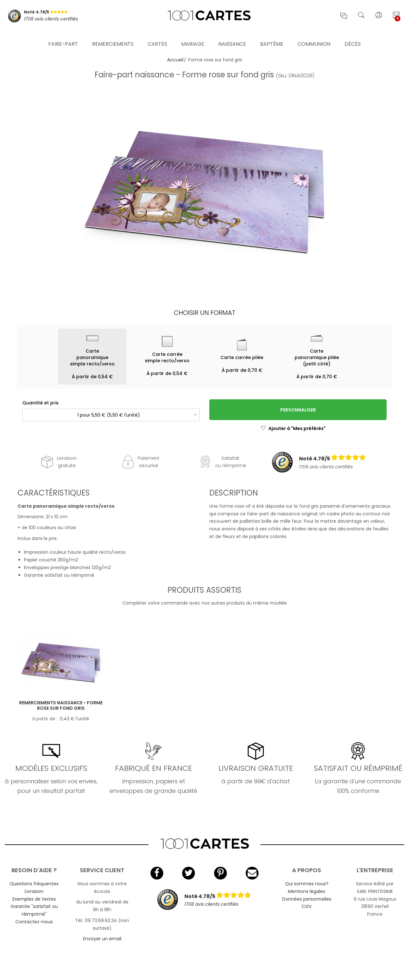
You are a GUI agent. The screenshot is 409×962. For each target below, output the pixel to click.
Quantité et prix (40, 403)
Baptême (271, 36)
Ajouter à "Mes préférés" (293, 428)
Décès (352, 36)
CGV (307, 906)
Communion (313, 36)
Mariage (192, 36)
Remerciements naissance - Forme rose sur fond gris (61, 705)
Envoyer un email (102, 938)
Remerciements (113, 36)
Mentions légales (306, 891)
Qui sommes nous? (306, 883)
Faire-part (63, 36)
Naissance (232, 36)
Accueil (175, 60)
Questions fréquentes (34, 883)
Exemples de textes (34, 899)
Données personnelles (306, 899)
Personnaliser (298, 410)
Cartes (157, 36)
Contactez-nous (34, 922)
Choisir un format (204, 312)
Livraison (34, 891)
